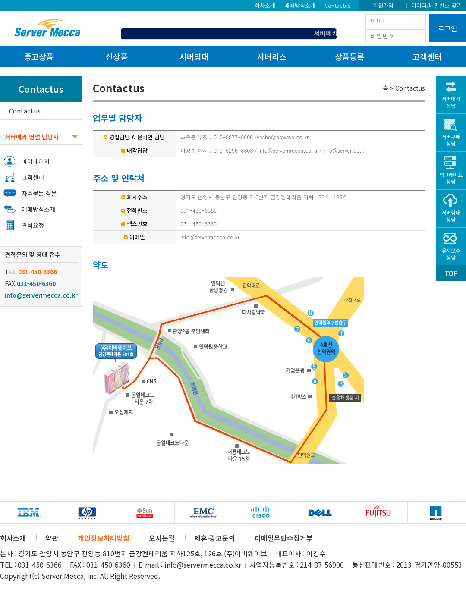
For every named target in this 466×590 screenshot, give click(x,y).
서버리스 (272, 56)
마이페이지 (36, 161)
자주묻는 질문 (39, 193)
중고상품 (39, 56)
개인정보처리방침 (103, 538)
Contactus (337, 5)
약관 (51, 538)
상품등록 (349, 56)
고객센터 (427, 56)
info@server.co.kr (344, 150)
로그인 (447, 28)
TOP (450, 273)
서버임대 (194, 56)
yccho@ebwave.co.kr (283, 137)
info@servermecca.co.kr (41, 295)
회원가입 (383, 5)
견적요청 (33, 225)
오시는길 (162, 538)
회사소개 (265, 5)
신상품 (117, 56)
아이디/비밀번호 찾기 (436, 5)
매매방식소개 (299, 5)
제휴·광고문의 (214, 538)
